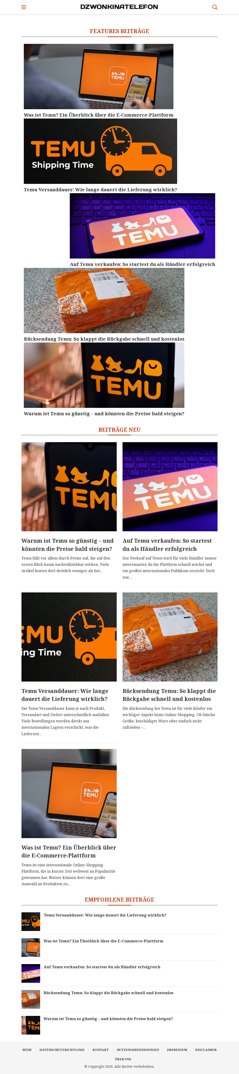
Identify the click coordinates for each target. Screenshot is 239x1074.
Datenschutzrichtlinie (61, 1050)
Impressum (177, 1050)
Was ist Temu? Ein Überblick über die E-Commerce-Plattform (68, 851)
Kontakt (100, 1050)
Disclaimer (206, 1050)
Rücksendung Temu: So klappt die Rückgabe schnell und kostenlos (169, 695)
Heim (27, 1050)
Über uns (123, 1059)
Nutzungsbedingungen (138, 1050)
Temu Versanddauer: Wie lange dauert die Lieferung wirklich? (64, 695)
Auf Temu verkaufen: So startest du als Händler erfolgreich (167, 545)
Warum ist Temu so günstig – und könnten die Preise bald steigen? (67, 545)
